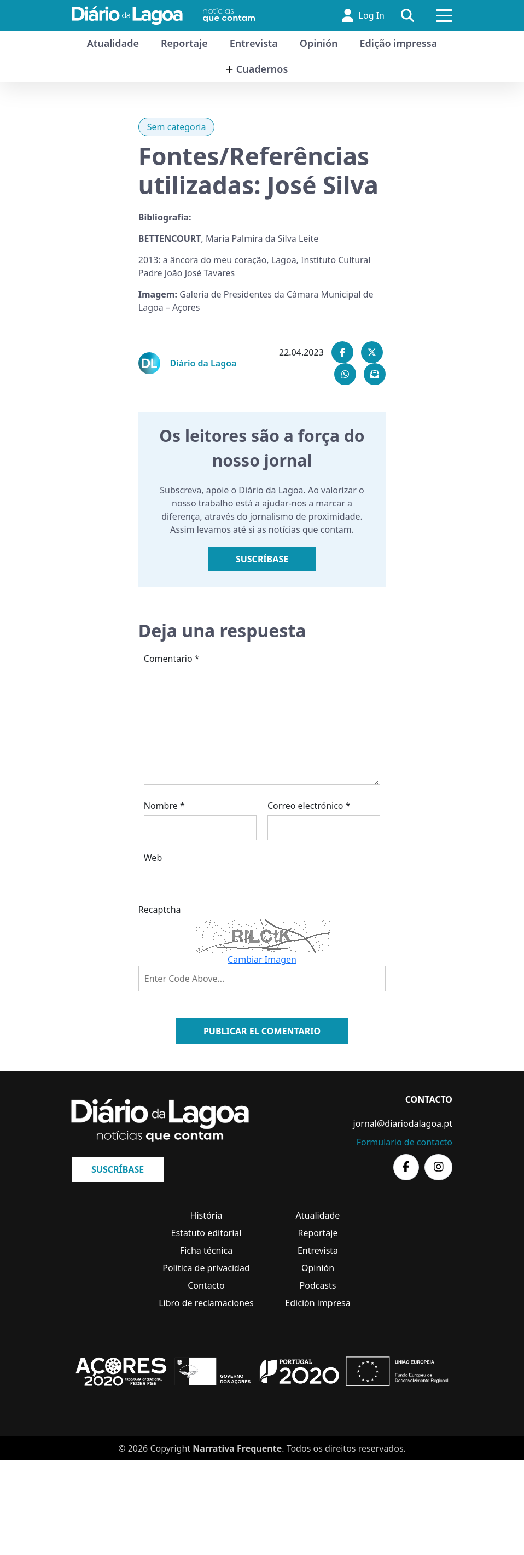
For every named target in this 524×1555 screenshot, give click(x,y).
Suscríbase (262, 559)
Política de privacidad (206, 1268)
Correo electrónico (309, 806)
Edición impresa (317, 1303)
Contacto (206, 1285)
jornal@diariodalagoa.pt (402, 1123)
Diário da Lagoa (203, 363)
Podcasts (318, 1285)
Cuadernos (262, 68)
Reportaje (184, 43)
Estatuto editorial (206, 1233)
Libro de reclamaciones (206, 1303)
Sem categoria (176, 127)
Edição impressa (399, 43)
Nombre (164, 806)
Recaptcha (159, 910)
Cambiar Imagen (262, 959)
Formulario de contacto (404, 1142)
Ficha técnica (206, 1250)
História (206, 1215)
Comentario (172, 659)
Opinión (319, 43)
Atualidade (113, 43)
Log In (363, 15)
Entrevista (254, 43)
